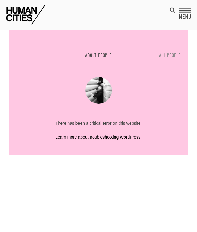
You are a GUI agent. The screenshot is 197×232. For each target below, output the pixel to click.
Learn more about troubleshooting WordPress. (98, 137)
